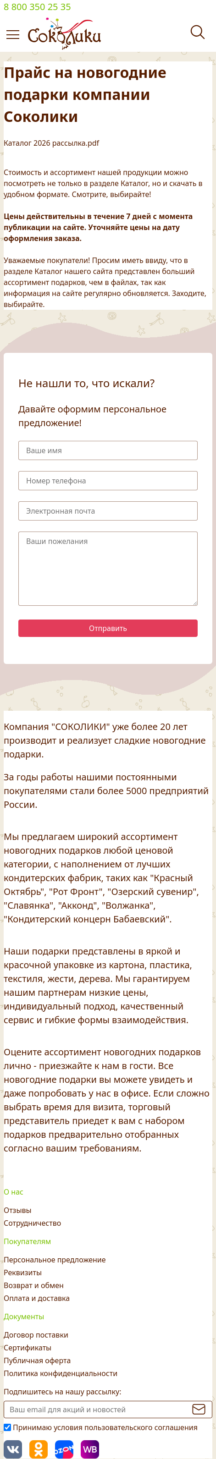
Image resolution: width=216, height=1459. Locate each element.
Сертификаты (27, 1348)
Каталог (134, 183)
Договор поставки (36, 1335)
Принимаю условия (105, 1427)
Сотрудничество (32, 1223)
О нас (13, 1192)
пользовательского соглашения (141, 1427)
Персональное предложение (55, 1260)
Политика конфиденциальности (60, 1373)
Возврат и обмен (34, 1285)
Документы (24, 1316)
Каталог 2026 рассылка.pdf (51, 143)
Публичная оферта (37, 1360)
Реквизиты (23, 1272)
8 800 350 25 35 (37, 6)
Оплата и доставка (37, 1298)
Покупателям (27, 1241)
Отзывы (18, 1210)
